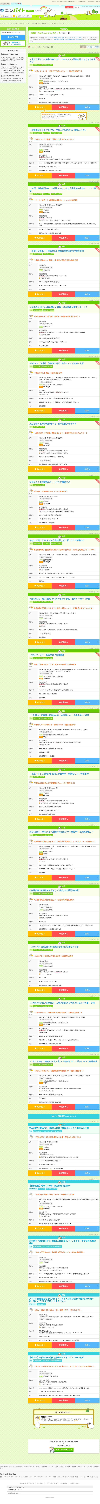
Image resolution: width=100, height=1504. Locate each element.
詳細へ (87, 107)
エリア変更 (38, 11)
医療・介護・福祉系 (15, 70)
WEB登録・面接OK (6, 78)
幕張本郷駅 (19, 59)
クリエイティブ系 (10, 68)
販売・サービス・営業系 (21, 1477)
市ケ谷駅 (7, 60)
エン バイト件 (16, 3)
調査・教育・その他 (19, 72)
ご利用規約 (40, 1483)
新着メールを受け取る (64, 1449)
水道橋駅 (12, 59)
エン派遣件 (5, 3)
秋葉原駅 (14, 57)
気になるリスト (9, 16)
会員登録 (69, 7)
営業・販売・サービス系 (64, 37)
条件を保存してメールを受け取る (16, 43)
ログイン (77, 7)
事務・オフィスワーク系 (7, 67)
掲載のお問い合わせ (75, 1483)
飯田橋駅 (8, 57)
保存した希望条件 (25, 16)
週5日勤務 (11, 80)
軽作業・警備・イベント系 (77, 1477)
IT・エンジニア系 (46, 1477)
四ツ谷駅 (21, 57)
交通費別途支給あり (18, 78)
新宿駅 (3, 57)
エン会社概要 (64, 1483)
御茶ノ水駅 (5, 59)
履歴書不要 (18, 80)
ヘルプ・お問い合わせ (87, 6)
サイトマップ (97, 6)
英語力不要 (4, 80)
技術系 (7, 70)
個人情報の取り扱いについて (26, 1483)
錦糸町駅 (13, 60)
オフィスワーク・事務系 (51, 37)
